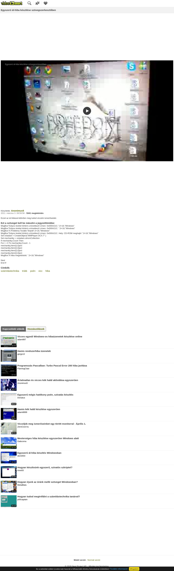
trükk (24, 271)
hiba (47, 271)
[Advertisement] (87, 37)
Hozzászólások (36, 329)
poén (32, 271)
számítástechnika (10, 271)
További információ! (119, 569)
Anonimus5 (17, 210)
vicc (40, 271)
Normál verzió (93, 560)
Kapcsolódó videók (13, 329)
